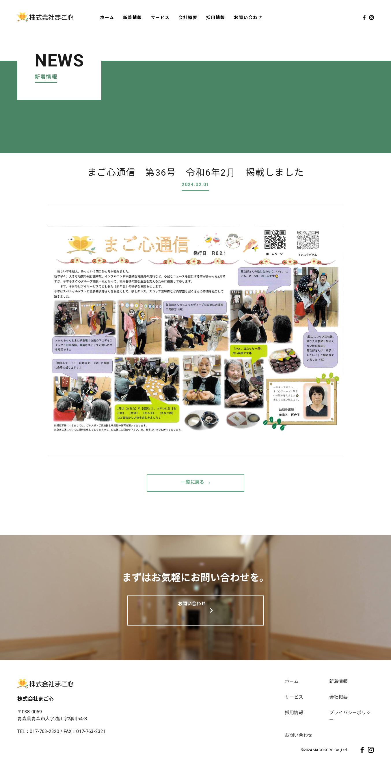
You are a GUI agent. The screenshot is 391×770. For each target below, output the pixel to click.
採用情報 (215, 17)
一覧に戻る (192, 483)
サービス (160, 17)
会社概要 (188, 17)
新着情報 (132, 17)
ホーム (107, 17)
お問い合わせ (248, 17)
